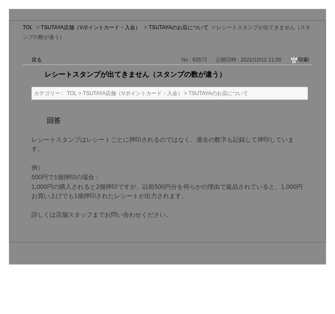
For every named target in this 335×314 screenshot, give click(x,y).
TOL (28, 27)
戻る (36, 60)
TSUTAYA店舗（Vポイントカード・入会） (91, 27)
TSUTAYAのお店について (179, 27)
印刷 (303, 60)
